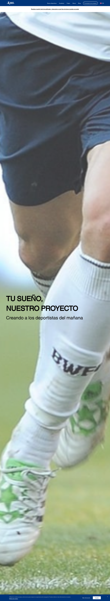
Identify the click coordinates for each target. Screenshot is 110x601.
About (74, 3)
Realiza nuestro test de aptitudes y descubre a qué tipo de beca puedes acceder (55, 9)
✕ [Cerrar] (107, 596)
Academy (61, 3)
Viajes (68, 3)
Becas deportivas (52, 3)
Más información (86, 597)
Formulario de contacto (90, 3)
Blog (79, 3)
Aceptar (97, 597)
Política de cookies (13, 598)
